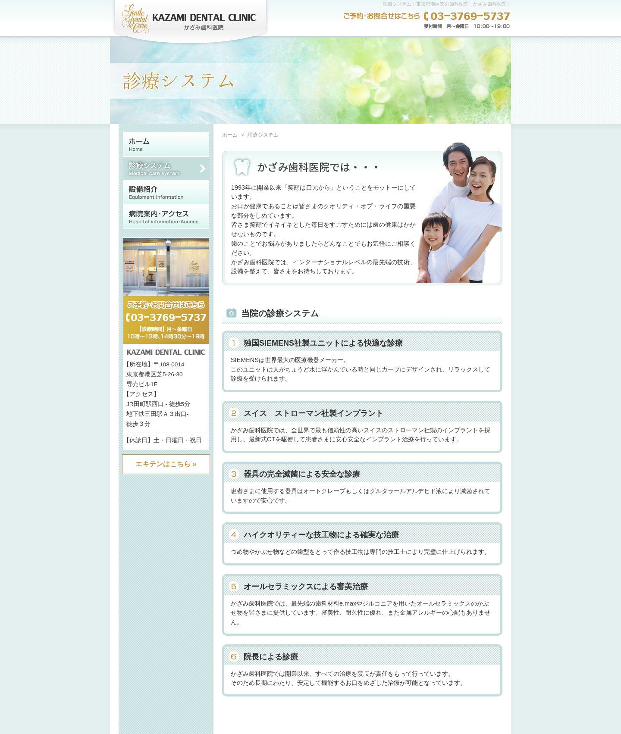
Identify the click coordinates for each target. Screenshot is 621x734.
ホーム (230, 135)
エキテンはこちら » (165, 464)
